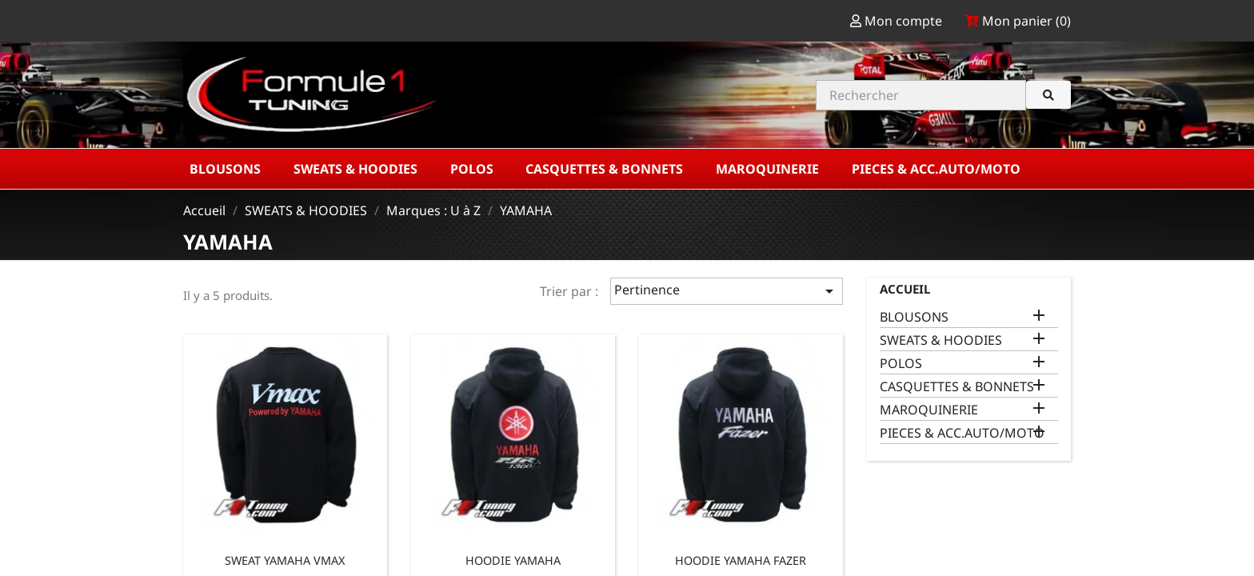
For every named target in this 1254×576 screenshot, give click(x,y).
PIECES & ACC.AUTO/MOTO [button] (938, 169)
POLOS (901, 363)
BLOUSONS (914, 317)
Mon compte (897, 21)
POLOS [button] (473, 169)
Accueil (905, 289)
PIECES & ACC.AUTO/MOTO (962, 433)
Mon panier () (1017, 21)
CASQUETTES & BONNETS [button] (605, 169)
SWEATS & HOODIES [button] (357, 169)
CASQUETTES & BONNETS (957, 386)
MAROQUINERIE (929, 410)
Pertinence (726, 291)
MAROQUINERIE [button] (769, 169)
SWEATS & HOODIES (941, 340)
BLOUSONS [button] (227, 169)
